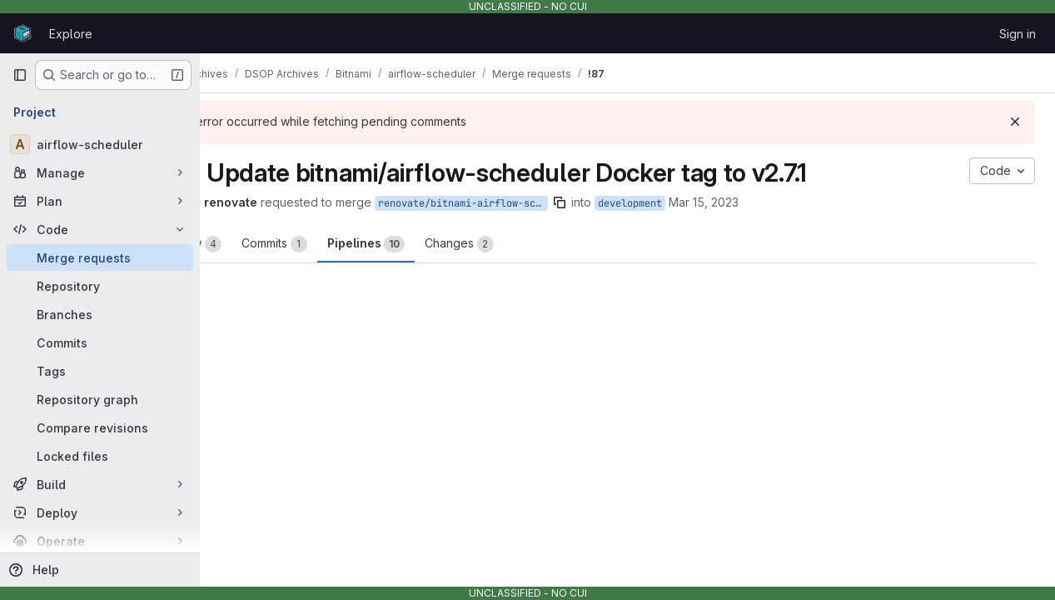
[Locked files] (100, 455)
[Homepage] (22, 33)
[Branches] (100, 314)
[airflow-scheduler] (100, 144)
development (711, 203)
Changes (540, 244)
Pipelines (447, 244)
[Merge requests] (100, 257)
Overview (266, 244)
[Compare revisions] (100, 427)
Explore (70, 34)
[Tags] (100, 371)
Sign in (1017, 34)
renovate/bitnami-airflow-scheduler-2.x (545, 203)
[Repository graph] (100, 399)
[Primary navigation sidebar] (20, 75)
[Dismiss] (1015, 122)
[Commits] (100, 342)
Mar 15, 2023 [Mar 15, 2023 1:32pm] (785, 202)
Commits (356, 244)
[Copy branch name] (641, 202)
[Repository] (100, 285)
